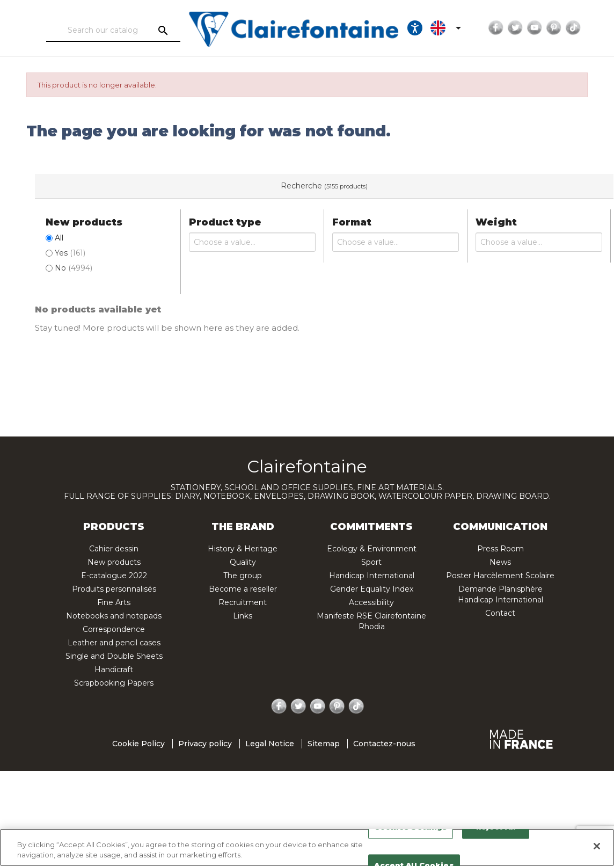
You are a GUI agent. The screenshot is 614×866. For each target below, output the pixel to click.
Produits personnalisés (114, 589)
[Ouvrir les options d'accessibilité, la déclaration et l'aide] (404, 27)
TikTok (562, 28)
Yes (70, 253)
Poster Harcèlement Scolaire (500, 575)
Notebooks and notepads (114, 616)
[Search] (106, 30)
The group (242, 575)
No (73, 268)
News (500, 562)
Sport (371, 562)
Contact (500, 613)
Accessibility (371, 602)
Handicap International (371, 575)
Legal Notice (269, 743)
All (59, 238)
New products (114, 562)
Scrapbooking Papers (114, 683)
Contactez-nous (384, 743)
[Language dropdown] (437, 27)
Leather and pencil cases (114, 642)
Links (242, 616)
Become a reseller (243, 589)
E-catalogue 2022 (114, 575)
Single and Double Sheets (114, 656)
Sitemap (324, 743)
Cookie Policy (138, 743)
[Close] (597, 846)
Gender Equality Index (371, 589)
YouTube (523, 28)
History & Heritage (242, 549)
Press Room (500, 549)
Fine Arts (113, 602)
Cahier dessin (113, 549)
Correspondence (114, 629)
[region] (307, 847)
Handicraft (113, 669)
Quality (243, 562)
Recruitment (242, 602)
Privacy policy (205, 743)
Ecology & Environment (371, 549)
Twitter (504, 28)
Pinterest (543, 28)
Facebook (485, 28)
